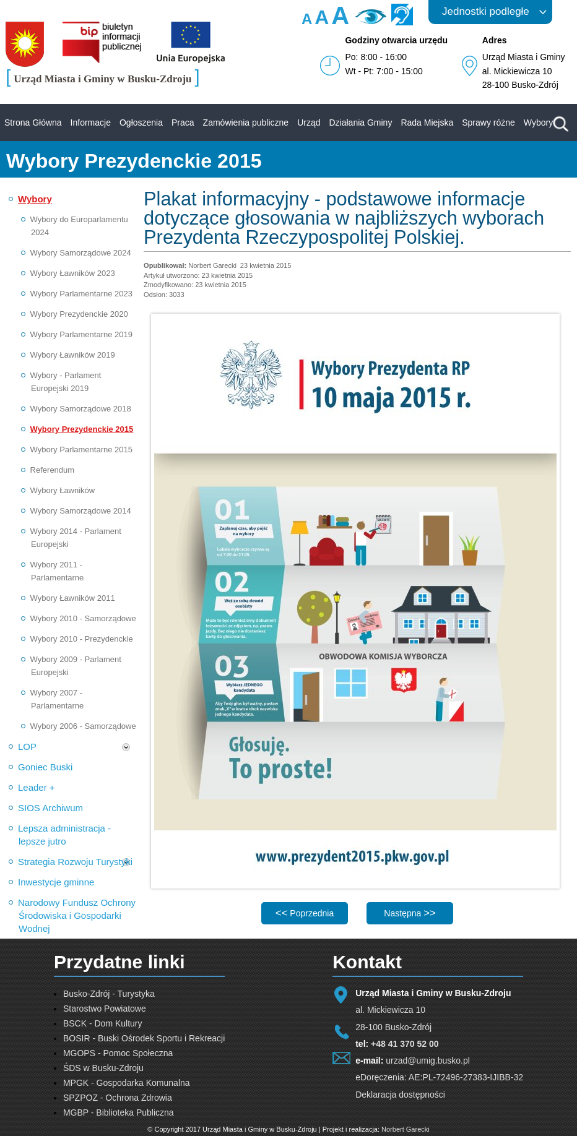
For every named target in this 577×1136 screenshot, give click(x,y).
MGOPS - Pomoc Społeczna (118, 1053)
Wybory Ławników (62, 490)
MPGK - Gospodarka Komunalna (126, 1083)
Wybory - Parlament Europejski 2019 (66, 382)
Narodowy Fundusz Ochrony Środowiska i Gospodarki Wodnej (77, 915)
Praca (182, 122)
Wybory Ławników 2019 (72, 354)
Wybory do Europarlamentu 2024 (79, 226)
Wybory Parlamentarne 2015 (81, 449)
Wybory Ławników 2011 (72, 598)
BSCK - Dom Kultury (102, 1023)
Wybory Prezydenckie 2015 (82, 429)
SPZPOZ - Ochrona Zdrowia (117, 1098)
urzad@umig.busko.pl (428, 1060)
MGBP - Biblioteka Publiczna (118, 1112)
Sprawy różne (488, 122)
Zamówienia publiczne (246, 122)
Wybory (538, 122)
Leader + (36, 787)
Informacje (91, 122)
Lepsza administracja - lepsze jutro (64, 834)
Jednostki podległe (485, 11)
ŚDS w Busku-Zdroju (103, 1068)
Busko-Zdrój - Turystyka (109, 994)
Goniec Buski (45, 767)
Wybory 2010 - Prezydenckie (81, 638)
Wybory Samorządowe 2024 (80, 252)
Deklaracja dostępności (400, 1094)
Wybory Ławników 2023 (72, 273)
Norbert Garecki (405, 1129)
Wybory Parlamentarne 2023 (81, 293)
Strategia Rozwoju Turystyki (75, 861)
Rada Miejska (427, 122)
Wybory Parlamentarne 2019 (81, 334)
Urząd (308, 122)
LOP (27, 746)
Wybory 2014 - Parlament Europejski (75, 538)
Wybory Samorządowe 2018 (80, 408)
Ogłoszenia (141, 122)
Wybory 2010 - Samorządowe (83, 618)
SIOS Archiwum (50, 808)
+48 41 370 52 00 (404, 1044)
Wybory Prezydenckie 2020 (79, 314)
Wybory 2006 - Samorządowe (83, 726)
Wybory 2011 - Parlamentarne (57, 571)
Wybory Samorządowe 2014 (80, 510)
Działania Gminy (360, 122)
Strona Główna (33, 122)
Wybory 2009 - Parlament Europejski (75, 666)
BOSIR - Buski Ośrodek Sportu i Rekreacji (144, 1038)
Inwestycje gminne (56, 882)
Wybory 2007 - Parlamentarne (57, 699)
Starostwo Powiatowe (104, 1008)
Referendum (52, 470)
